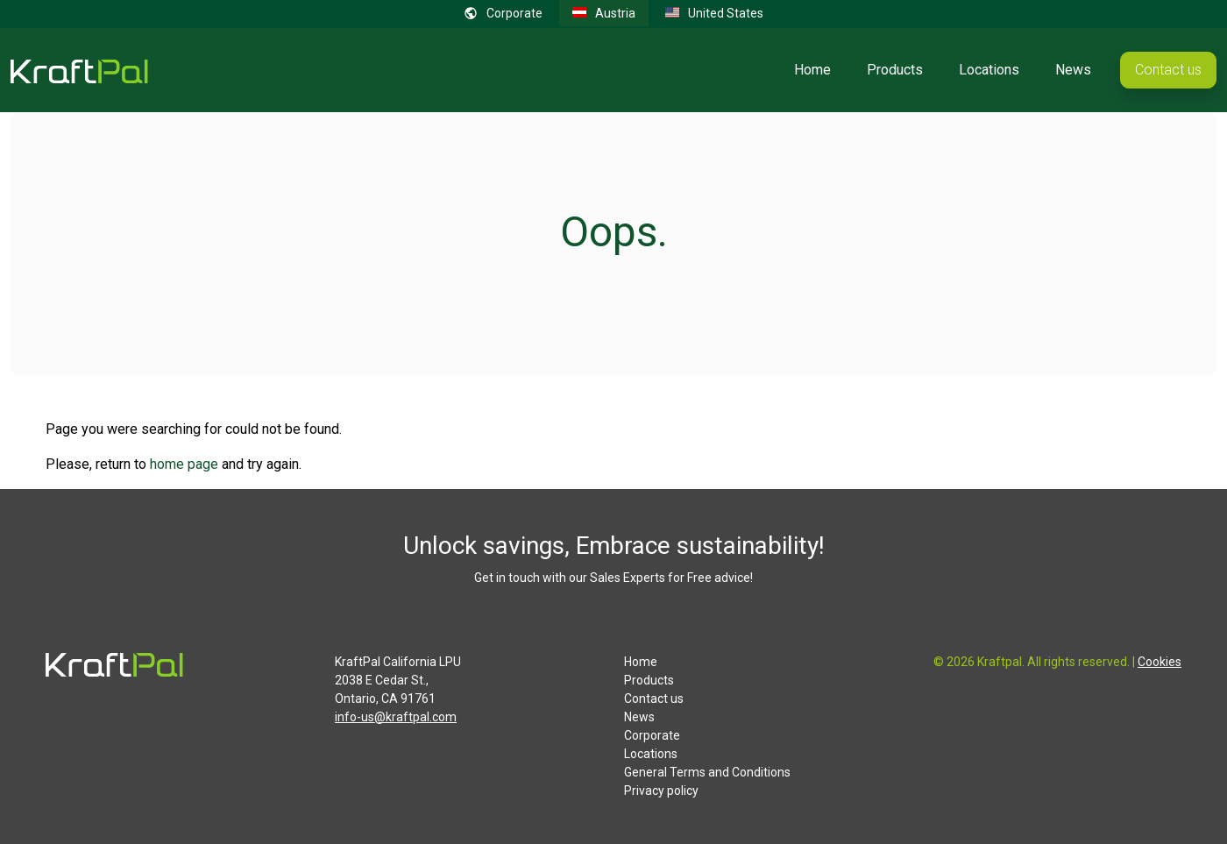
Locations (989, 69)
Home (812, 69)
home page (184, 464)
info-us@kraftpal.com (396, 717)
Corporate (652, 735)
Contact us (1168, 69)
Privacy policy (661, 791)
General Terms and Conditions (707, 772)
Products (895, 69)
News (1073, 69)
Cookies (1159, 662)
